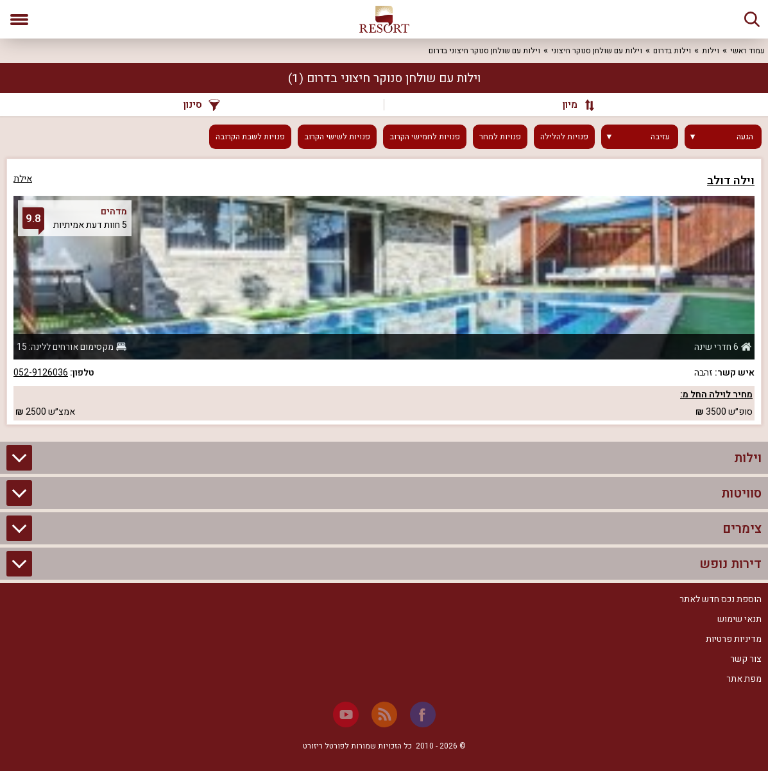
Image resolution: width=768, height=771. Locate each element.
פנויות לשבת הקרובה (250, 137)
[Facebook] (423, 714)
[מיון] (573, 105)
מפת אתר (744, 679)
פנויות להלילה (564, 137)
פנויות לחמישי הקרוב (424, 137)
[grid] (384, 291)
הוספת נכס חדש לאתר (720, 599)
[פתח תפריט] (19, 19)
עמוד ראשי (747, 50)
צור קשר (746, 659)
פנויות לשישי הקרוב (337, 137)
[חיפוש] (752, 19)
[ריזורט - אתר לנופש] (384, 19)
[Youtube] (346, 714)
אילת (22, 179)
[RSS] (384, 714)
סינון (201, 105)
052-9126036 (40, 372)
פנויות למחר (500, 137)
